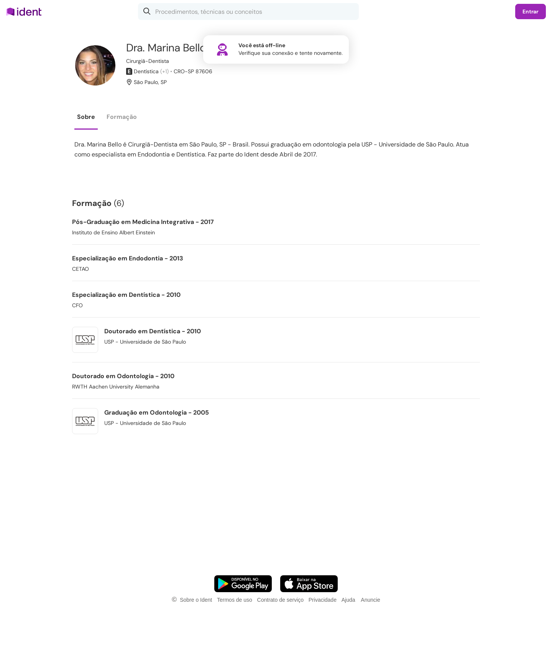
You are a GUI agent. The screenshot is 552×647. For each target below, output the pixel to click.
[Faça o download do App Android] (243, 583)
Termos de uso (234, 600)
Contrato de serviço (280, 600)
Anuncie (370, 600)
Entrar (530, 11)
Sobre (86, 117)
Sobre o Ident (196, 600)
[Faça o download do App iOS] (309, 583)
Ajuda (348, 600)
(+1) (164, 71)
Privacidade (323, 600)
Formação (122, 117)
